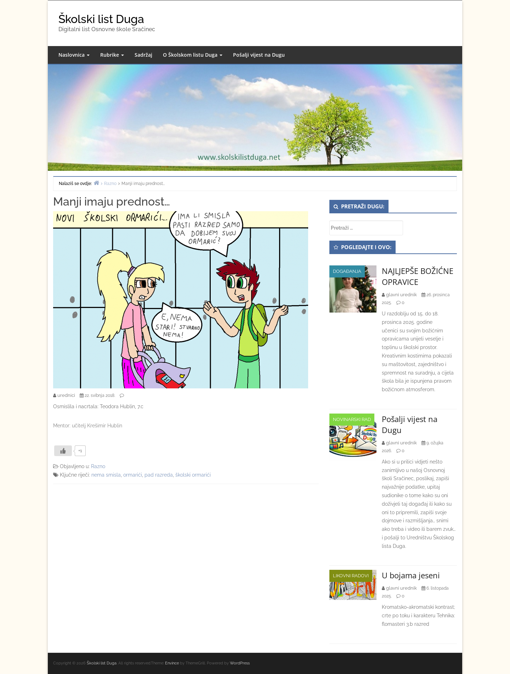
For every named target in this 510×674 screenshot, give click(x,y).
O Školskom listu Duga (192, 54)
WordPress (240, 663)
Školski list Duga (101, 19)
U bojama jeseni (411, 575)
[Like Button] (63, 450)
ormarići (132, 475)
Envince (172, 663)
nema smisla (106, 475)
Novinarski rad (352, 419)
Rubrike (112, 54)
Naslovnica (74, 54)
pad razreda (158, 475)
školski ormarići (193, 475)
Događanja (347, 271)
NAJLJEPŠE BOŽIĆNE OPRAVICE (417, 276)
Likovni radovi (351, 575)
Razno (98, 466)
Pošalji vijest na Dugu (259, 54)
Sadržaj (143, 54)
